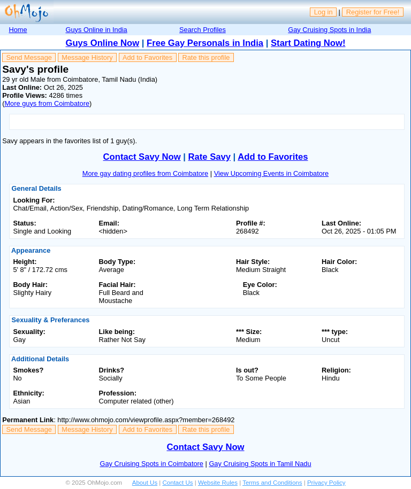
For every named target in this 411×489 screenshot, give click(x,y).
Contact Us (178, 482)
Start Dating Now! (308, 43)
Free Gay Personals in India (205, 43)
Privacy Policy (326, 482)
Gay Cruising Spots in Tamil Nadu (260, 464)
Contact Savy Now (142, 157)
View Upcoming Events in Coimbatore (271, 173)
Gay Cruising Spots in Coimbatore (151, 464)
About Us (144, 482)
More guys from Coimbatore (46, 103)
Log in (323, 12)
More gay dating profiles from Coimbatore (145, 173)
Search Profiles (202, 30)
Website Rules (218, 482)
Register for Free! (373, 12)
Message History (87, 57)
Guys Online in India (96, 30)
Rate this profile (206, 57)
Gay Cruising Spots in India (329, 30)
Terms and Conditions (272, 482)
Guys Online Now (103, 43)
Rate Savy (209, 157)
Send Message (29, 57)
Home (18, 30)
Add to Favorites (147, 57)
